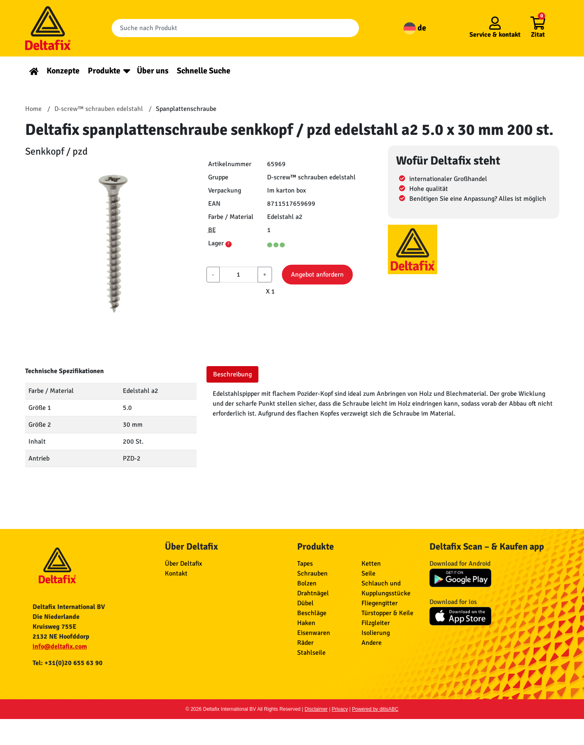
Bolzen (307, 583)
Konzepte (63, 71)
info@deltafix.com (60, 646)
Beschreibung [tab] (232, 374)
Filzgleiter (375, 623)
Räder (305, 643)
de (414, 28)
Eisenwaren (313, 633)
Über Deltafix (183, 563)
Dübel (305, 603)
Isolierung (375, 633)
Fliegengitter (379, 603)
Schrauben (312, 573)
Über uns (153, 71)
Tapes (305, 563)
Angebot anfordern (317, 274)
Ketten (371, 563)
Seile (368, 573)
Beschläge (311, 613)
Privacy (340, 709)
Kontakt (176, 573)
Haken (306, 623)
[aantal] (238, 274)
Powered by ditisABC (375, 709)
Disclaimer (316, 709)
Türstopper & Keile (387, 613)
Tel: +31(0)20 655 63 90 (68, 663)
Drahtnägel (313, 593)
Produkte (104, 71)
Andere (371, 643)
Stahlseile (311, 653)
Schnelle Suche (203, 71)
